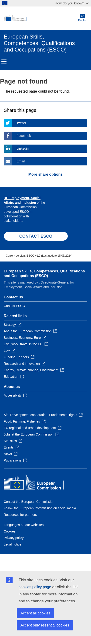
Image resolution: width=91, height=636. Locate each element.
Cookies (10, 531)
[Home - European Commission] (41, 18)
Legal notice (12, 544)
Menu (4, 61)
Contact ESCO (14, 306)
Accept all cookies (35, 613)
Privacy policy (14, 538)
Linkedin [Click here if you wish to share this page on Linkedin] (23, 148)
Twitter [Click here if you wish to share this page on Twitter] (21, 123)
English (82, 18)
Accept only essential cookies (44, 625)
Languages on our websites (24, 525)
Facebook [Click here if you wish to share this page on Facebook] (24, 136)
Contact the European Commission (29, 502)
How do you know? (72, 3)
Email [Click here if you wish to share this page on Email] (21, 161)
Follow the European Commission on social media (40, 508)
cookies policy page (35, 587)
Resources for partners (20, 515)
